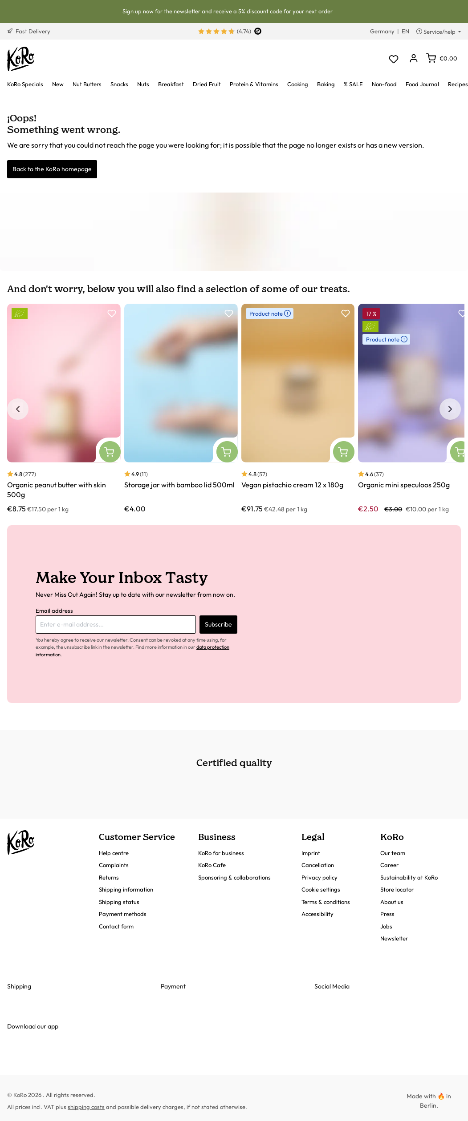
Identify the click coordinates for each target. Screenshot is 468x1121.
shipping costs (86, 1106)
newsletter (187, 11)
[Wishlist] (393, 59)
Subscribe (218, 624)
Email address (54, 610)
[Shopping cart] (442, 58)
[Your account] (413, 59)
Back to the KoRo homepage (52, 169)
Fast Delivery (28, 31)
